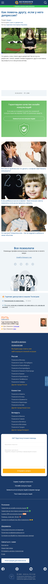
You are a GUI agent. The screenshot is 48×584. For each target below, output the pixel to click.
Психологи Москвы (18, 360)
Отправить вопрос (24, 471)
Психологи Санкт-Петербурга (21, 363)
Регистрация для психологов (15, 561)
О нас (3, 554)
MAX (14, 329)
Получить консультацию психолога (24, 6)
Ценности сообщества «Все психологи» (15, 520)
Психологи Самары (18, 382)
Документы (6, 526)
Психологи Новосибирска (20, 365)
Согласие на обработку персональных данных (17, 536)
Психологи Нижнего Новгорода (22, 371)
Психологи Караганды (19, 402)
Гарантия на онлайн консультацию (13, 508)
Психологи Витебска (18, 422)
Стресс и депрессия (16, 22)
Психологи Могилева (18, 424)
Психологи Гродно (18, 427)
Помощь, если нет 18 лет (10, 517)
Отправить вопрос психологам (12, 551)
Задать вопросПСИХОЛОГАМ (46, 381)
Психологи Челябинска (19, 379)
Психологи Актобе (17, 405)
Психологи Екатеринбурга (20, 368)
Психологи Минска (18, 416)
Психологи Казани (17, 374)
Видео (9, 20)
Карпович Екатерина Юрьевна (16, 25)
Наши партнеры (7, 548)
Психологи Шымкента (19, 399)
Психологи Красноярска (19, 376)
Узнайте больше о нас (24, 257)
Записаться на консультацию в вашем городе (23, 490)
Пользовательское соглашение (12, 530)
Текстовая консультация (23, 494)
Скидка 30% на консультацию (11, 514)
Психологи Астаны (17, 397)
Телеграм (16, 326)
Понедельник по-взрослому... (14, 301)
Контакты (4, 545)
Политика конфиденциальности (12, 533)
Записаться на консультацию (24, 119)
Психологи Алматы (18, 394)
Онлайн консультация (23, 486)
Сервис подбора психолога (23, 482)
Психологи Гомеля (17, 419)
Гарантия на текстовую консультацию (15, 511)
